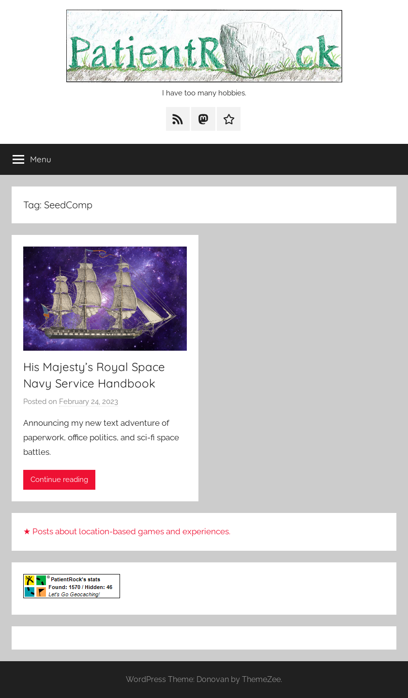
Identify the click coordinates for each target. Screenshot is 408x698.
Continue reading (59, 479)
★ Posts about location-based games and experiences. (126, 531)
